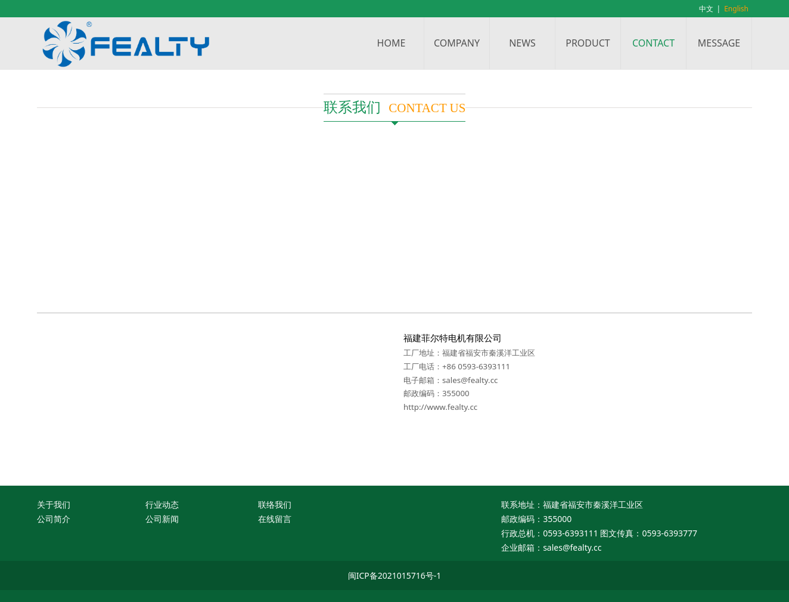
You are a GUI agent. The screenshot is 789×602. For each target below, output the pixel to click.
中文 (706, 9)
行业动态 (162, 504)
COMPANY (457, 43)
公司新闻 (162, 518)
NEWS (522, 43)
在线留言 (274, 518)
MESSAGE (719, 43)
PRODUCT (588, 43)
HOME (391, 43)
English (736, 9)
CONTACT (653, 43)
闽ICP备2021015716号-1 (395, 575)
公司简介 (53, 518)
